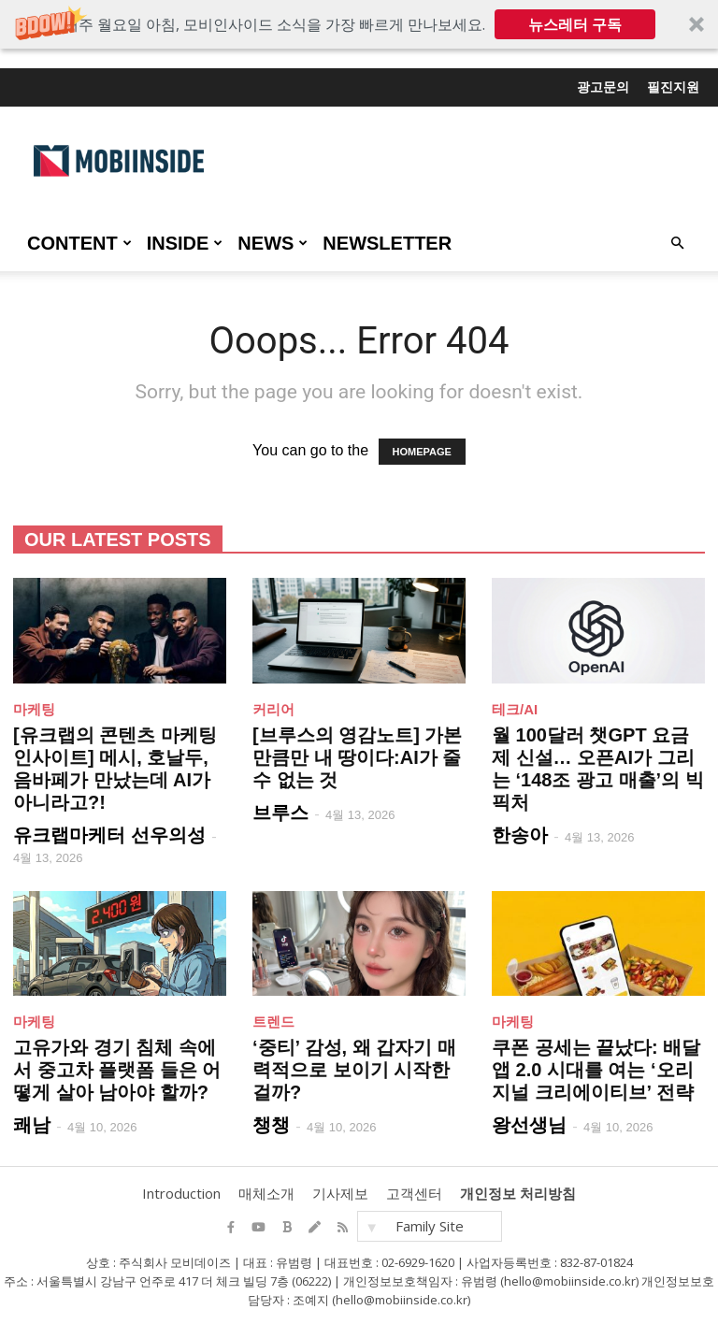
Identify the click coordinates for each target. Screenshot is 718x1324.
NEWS (272, 243)
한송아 (520, 835)
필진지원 (673, 86)
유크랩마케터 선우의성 (109, 835)
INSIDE (185, 243)
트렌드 (273, 1021)
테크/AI (515, 709)
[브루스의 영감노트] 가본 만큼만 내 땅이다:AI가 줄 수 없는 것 (357, 757)
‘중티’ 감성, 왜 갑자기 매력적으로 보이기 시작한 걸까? (354, 1069)
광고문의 (603, 86)
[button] (359, 24)
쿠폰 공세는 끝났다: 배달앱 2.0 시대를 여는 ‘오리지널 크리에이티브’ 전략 (596, 1069)
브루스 (280, 812)
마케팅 (34, 709)
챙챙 (271, 1125)
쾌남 (31, 1125)
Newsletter (387, 243)
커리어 (273, 709)
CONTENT (79, 243)
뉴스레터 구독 (575, 24)
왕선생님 (529, 1125)
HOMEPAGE (422, 451)
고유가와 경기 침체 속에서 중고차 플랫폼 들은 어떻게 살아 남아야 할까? (117, 1069)
